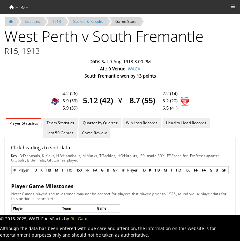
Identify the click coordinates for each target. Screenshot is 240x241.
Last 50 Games (60, 133)
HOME (18, 7)
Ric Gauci (80, 219)
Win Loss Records (142, 123)
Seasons (32, 21)
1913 (56, 21)
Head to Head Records (186, 123)
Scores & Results (88, 21)
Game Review (94, 133)
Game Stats (125, 21)
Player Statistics (23, 123)
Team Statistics (60, 123)
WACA (134, 69)
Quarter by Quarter (100, 123)
